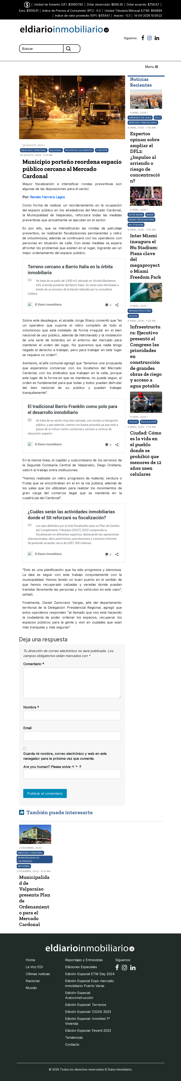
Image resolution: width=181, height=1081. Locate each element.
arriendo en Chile (140, 117)
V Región (101, 150)
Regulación (148, 421)
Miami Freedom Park (141, 219)
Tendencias (74, 1037)
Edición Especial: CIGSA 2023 (88, 1012)
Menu (151, 67)
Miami (149, 214)
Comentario (33, 664)
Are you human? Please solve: (72, 772)
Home (30, 960)
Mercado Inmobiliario (143, 122)
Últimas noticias (38, 974)
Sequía (133, 315)
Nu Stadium (136, 224)
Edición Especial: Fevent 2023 (88, 1030)
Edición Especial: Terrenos (85, 1005)
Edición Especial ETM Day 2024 (90, 974)
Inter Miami (136, 214)
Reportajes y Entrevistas (84, 960)
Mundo (31, 988)
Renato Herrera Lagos (47, 197)
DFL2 (158, 117)
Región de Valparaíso (79, 150)
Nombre (31, 707)
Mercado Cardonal (33, 150)
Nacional (56, 150)
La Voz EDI (34, 967)
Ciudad (133, 421)
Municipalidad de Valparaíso (28, 859)
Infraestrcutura (140, 310)
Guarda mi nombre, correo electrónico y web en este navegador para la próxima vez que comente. (65, 756)
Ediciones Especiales (81, 967)
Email (27, 728)
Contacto (72, 1044)
